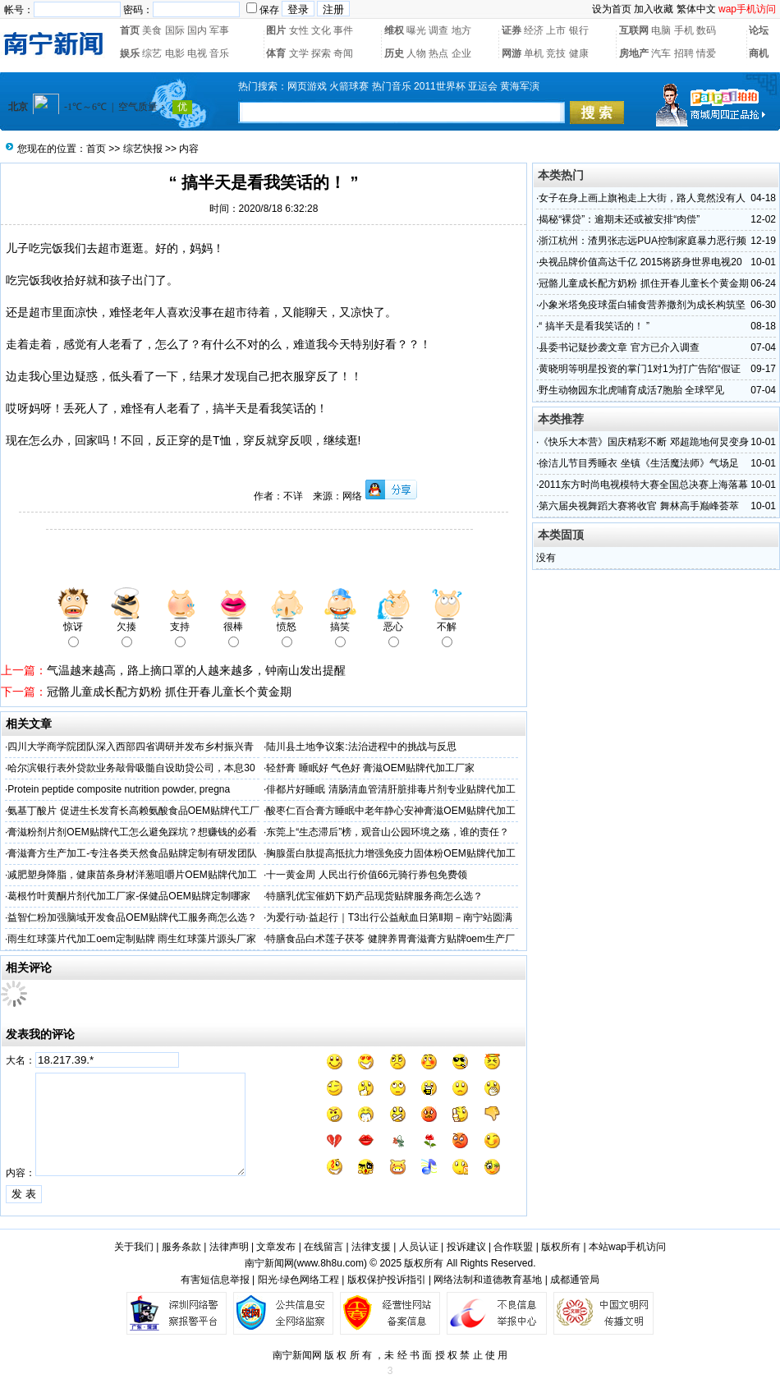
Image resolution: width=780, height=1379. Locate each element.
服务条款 (181, 1247)
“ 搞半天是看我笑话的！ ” (594, 326)
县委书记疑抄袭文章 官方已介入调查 (619, 347)
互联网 (634, 30)
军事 (219, 30)
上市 (556, 30)
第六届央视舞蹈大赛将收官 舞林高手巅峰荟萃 (638, 506)
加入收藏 (653, 9)
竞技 (556, 53)
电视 (197, 53)
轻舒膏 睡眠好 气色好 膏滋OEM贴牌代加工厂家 (370, 768)
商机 (759, 53)
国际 (175, 30)
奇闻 (343, 53)
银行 (579, 30)
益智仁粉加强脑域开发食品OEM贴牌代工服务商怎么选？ (131, 917)
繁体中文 (696, 9)
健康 (579, 53)
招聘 (684, 53)
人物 (416, 53)
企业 (461, 53)
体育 (276, 53)
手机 (684, 30)
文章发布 (276, 1247)
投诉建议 (466, 1247)
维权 (394, 30)
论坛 (759, 30)
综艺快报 (143, 148)
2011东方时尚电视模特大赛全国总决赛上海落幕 (643, 484)
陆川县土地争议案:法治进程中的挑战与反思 (361, 746)
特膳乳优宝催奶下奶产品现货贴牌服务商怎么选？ (374, 896)
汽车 (661, 53)
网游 (511, 53)
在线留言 (323, 1247)
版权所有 (560, 1247)
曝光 (416, 30)
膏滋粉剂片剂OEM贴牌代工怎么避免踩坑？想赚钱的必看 (131, 832)
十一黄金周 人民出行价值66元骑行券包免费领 (366, 874)
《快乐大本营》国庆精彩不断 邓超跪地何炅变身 (643, 442)
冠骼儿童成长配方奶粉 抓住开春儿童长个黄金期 (169, 691)
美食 (152, 30)
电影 (175, 53)
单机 (534, 53)
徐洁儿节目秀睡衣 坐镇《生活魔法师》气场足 (638, 463)
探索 (321, 53)
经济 (534, 30)
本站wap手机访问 (627, 1247)
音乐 (219, 53)
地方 (461, 30)
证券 (511, 30)
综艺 (152, 53)
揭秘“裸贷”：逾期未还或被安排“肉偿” (619, 219)
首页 (130, 30)
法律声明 (229, 1247)
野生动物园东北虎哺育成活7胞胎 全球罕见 (631, 390)
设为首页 (611, 9)
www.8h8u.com (330, 1263)
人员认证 (418, 1247)
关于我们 (134, 1247)
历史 (394, 53)
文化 (321, 30)
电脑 (661, 30)
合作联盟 (513, 1247)
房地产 (634, 53)
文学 (299, 53)
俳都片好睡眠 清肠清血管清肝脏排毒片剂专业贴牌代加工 (390, 789)
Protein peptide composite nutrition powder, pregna (118, 789)
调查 (438, 30)
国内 (197, 30)
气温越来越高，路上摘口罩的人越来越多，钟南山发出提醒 (196, 670)
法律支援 (371, 1247)
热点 (438, 53)
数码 (706, 30)
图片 (276, 30)
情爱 (706, 53)
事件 (343, 30)
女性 (299, 30)
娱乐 (130, 53)
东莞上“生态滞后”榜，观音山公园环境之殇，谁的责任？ (387, 832)
